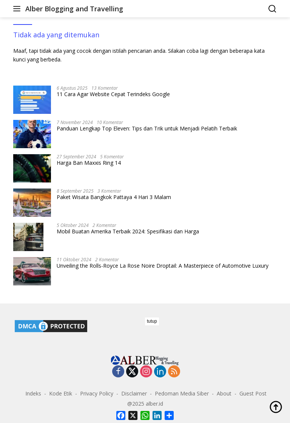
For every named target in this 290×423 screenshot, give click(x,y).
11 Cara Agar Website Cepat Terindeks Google (113, 94)
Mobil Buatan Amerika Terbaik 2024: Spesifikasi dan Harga (128, 231)
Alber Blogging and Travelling (74, 8)
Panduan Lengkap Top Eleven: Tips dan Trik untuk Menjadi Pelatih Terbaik (147, 128)
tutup (152, 321)
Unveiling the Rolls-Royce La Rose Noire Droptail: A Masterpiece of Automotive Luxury (162, 265)
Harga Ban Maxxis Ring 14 (89, 162)
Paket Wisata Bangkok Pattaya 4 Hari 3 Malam (114, 197)
